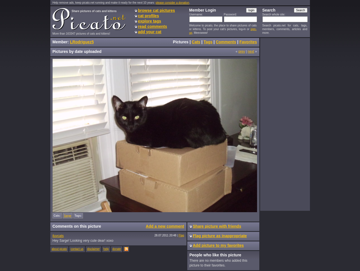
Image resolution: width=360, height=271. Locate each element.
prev (241, 51)
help (106, 248)
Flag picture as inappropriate (220, 236)
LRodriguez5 (82, 42)
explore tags (149, 21)
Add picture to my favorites (218, 245)
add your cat (149, 32)
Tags (208, 42)
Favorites (248, 42)
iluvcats (58, 236)
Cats (196, 42)
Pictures (180, 42)
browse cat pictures (156, 10)
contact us (77, 248)
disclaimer (93, 248)
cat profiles (148, 16)
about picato (59, 248)
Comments (226, 42)
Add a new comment (165, 226)
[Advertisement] (284, 124)
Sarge (67, 215)
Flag (181, 235)
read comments (152, 26)
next (251, 51)
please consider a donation (172, 2)
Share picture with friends (217, 226)
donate (116, 248)
